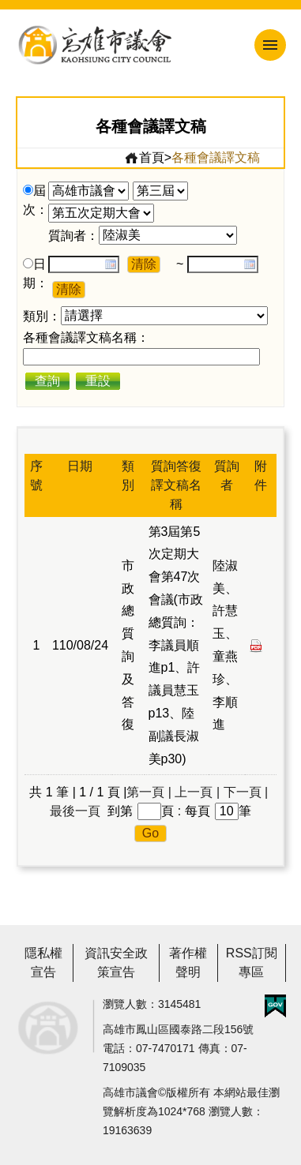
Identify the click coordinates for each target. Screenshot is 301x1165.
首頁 (144, 158)
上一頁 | (197, 792)
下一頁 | (246, 792)
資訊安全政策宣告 (116, 962)
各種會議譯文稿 (215, 157)
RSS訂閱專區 (251, 962)
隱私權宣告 (43, 962)
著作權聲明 (188, 962)
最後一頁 (75, 811)
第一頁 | (148, 792)
